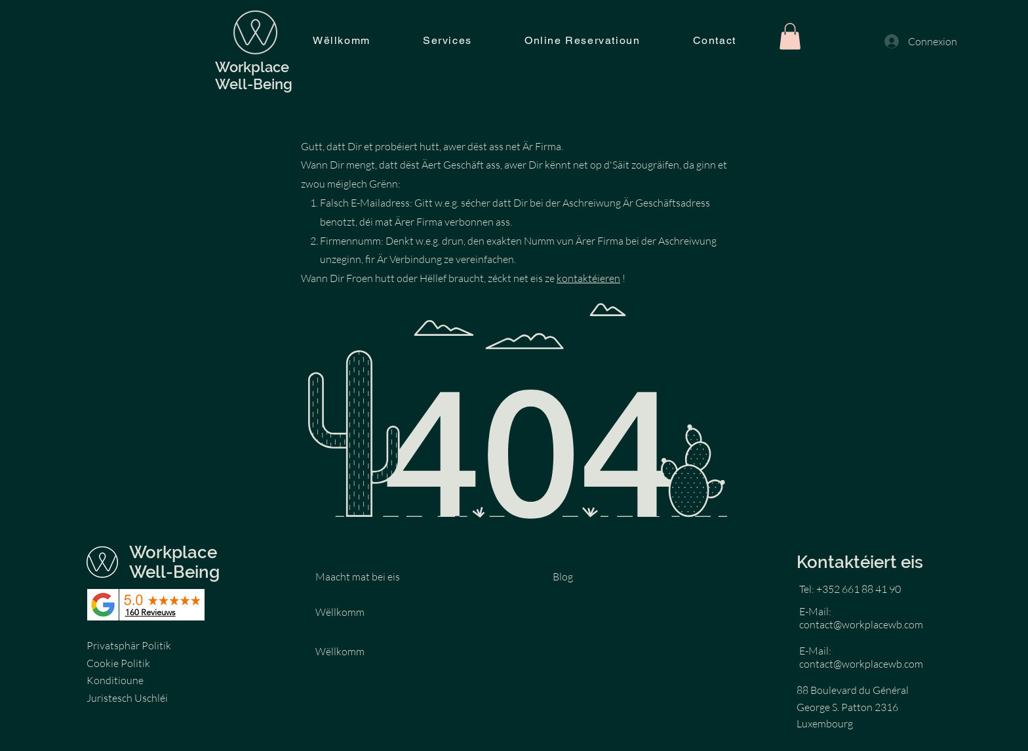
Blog (563, 576)
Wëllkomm (340, 612)
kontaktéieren (588, 278)
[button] (790, 36)
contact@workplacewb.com (861, 624)
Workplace (173, 552)
